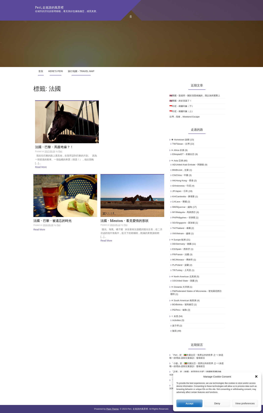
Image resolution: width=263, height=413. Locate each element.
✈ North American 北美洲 (183, 276)
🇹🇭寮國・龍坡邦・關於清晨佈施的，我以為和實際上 (194, 95)
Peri (60, 151)
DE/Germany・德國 (181, 244)
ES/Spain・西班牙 (181, 249)
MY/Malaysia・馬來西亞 (184, 212)
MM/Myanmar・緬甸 (182, 207)
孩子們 (175, 325)
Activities (176, 320)
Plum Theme (112, 409)
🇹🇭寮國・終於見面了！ (180, 101)
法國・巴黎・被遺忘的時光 (52, 221)
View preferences (245, 403)
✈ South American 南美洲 (183, 300)
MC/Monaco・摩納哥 (182, 259)
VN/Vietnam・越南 (181, 233)
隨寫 (174, 331)
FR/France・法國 (180, 254)
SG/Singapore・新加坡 (183, 222)
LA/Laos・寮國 (179, 201)
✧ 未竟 (174, 316)
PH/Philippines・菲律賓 (183, 217)
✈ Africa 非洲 (177, 150)
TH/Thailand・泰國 (181, 228)
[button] (256, 376)
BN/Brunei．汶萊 (180, 170)
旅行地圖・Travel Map (81, 71)
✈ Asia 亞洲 (177, 160)
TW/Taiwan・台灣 (181, 144)
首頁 (40, 71)
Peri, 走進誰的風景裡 (49, 7)
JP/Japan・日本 (180, 191)
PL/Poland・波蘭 (180, 265)
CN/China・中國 (180, 175)
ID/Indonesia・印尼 (181, 185)
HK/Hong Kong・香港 (182, 180)
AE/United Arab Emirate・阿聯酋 (188, 164)
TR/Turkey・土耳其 (181, 270)
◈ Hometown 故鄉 (180, 139)
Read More (41, 167)
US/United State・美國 (183, 280)
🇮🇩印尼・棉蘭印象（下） (181, 106)
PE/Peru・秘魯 (179, 310)
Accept (189, 403)
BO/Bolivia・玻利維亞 (182, 304)
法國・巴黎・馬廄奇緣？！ (54, 147)
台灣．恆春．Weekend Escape (184, 116)
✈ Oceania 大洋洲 (180, 287)
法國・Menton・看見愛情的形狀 (124, 221)
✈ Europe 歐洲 (178, 239)
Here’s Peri (55, 71)
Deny (217, 403)
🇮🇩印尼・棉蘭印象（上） (181, 111)
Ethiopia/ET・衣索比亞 (183, 154)
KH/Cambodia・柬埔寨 (183, 196)
